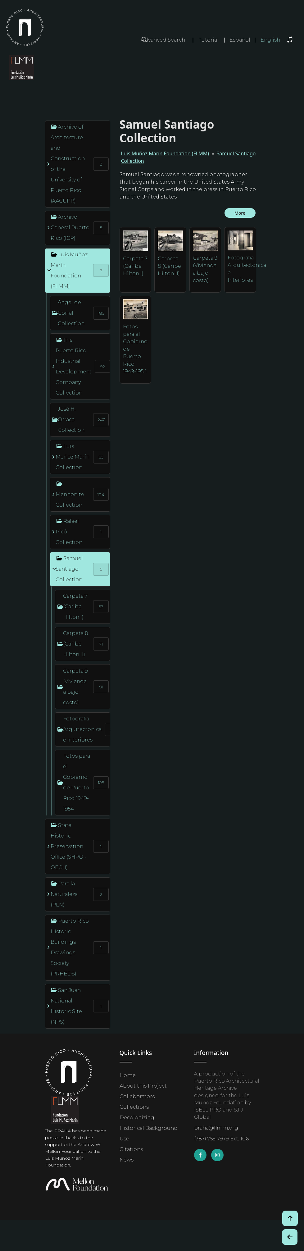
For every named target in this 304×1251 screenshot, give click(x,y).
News (127, 1160)
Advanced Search (163, 40)
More (239, 213)
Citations (131, 1149)
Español (239, 40)
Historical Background (149, 1128)
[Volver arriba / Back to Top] (290, 1218)
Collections (134, 1107)
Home (128, 1075)
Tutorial (209, 40)
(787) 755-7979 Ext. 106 (221, 1139)
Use (124, 1139)
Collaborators (137, 1096)
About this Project (143, 1086)
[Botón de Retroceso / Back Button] (289, 1237)
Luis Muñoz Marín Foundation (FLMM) (165, 153)
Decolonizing (137, 1118)
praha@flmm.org (216, 1128)
